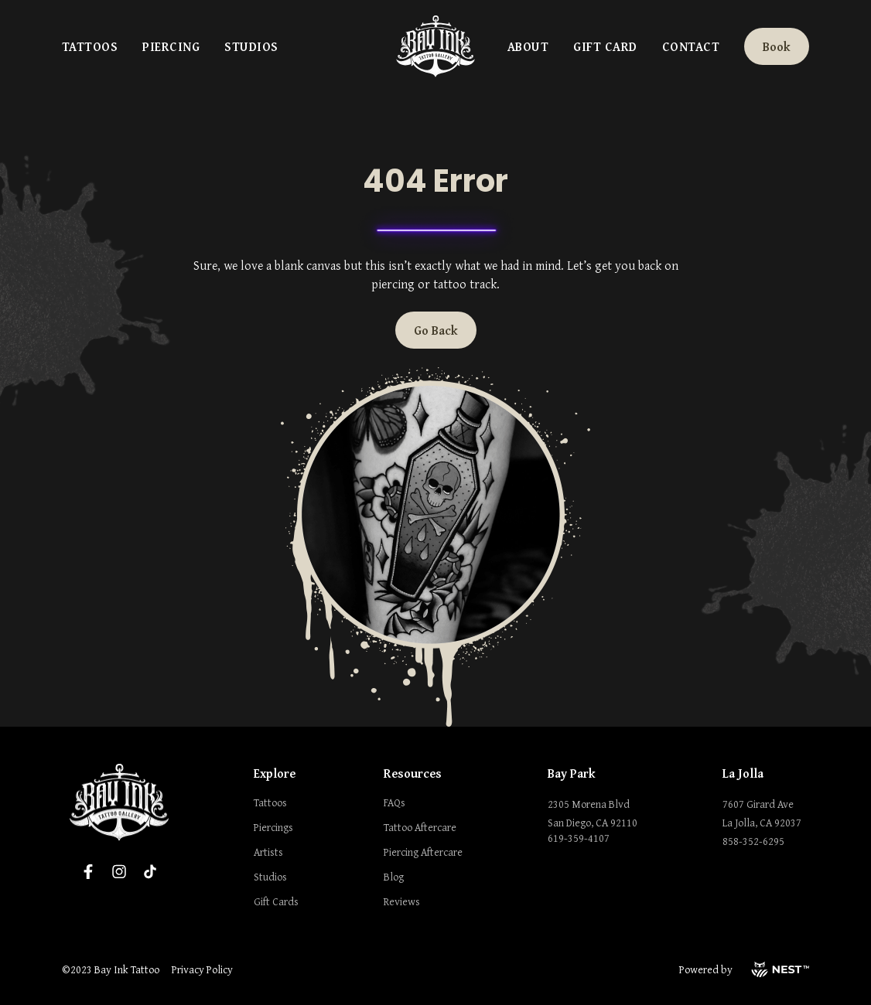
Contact (690, 46)
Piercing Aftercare (423, 852)
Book (777, 46)
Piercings (273, 827)
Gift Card (605, 46)
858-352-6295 (753, 841)
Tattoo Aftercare (420, 827)
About (527, 46)
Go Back (436, 330)
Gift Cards (276, 901)
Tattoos (90, 46)
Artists (268, 852)
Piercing (171, 46)
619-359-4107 (579, 838)
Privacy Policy (202, 969)
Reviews (402, 901)
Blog (394, 876)
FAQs (394, 802)
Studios (251, 46)
